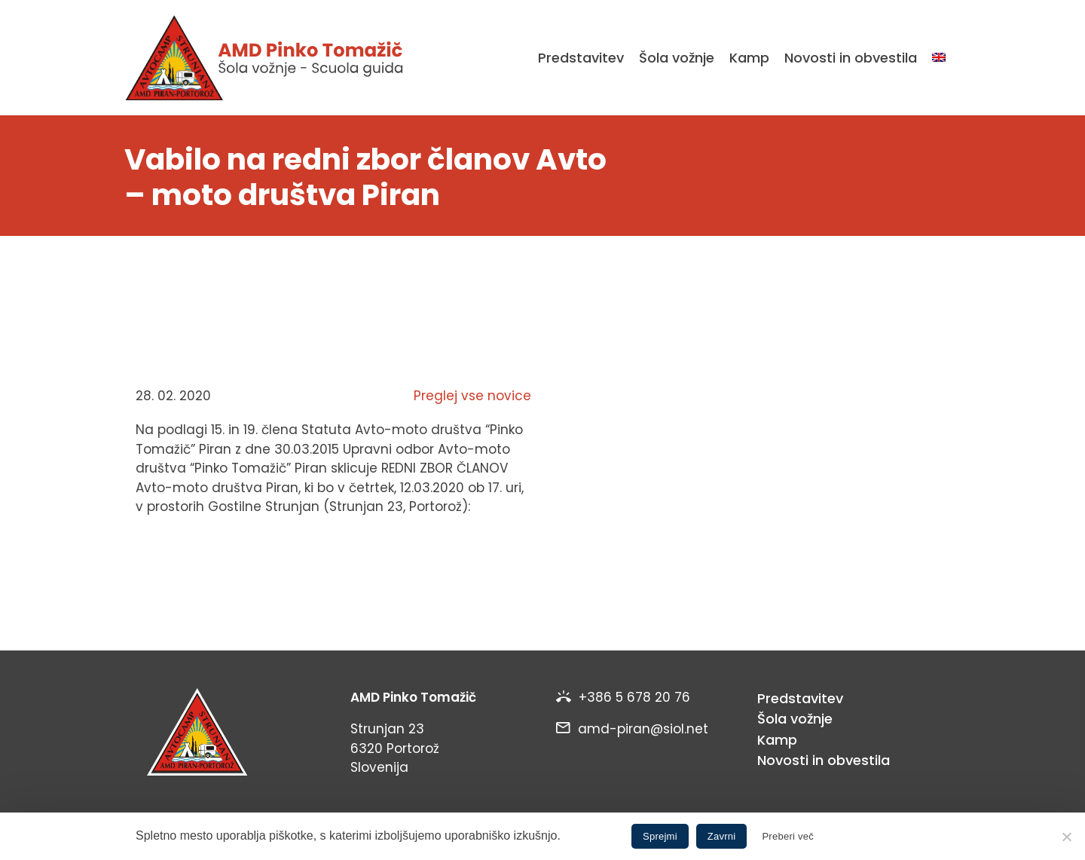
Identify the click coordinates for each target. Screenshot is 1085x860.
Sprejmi (660, 836)
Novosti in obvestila (850, 57)
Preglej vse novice (472, 396)
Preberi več (788, 836)
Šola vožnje (676, 57)
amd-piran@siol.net (643, 729)
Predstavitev (581, 57)
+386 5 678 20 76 (634, 697)
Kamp (749, 57)
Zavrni (722, 836)
